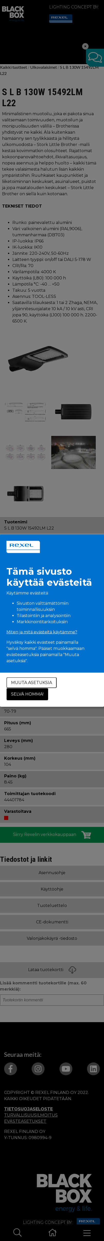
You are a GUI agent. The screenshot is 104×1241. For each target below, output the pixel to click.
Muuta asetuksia (31, 682)
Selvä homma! (27, 694)
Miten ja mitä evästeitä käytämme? (41, 632)
